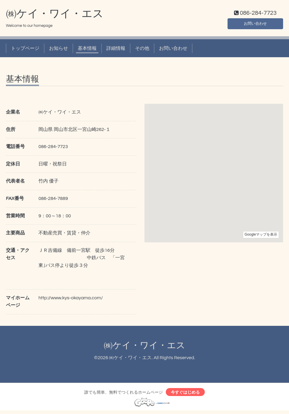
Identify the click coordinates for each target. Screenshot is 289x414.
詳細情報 (115, 49)
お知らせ (58, 49)
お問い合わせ (255, 23)
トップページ (25, 49)
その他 (142, 49)
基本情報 (87, 49)
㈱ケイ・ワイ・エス (54, 15)
